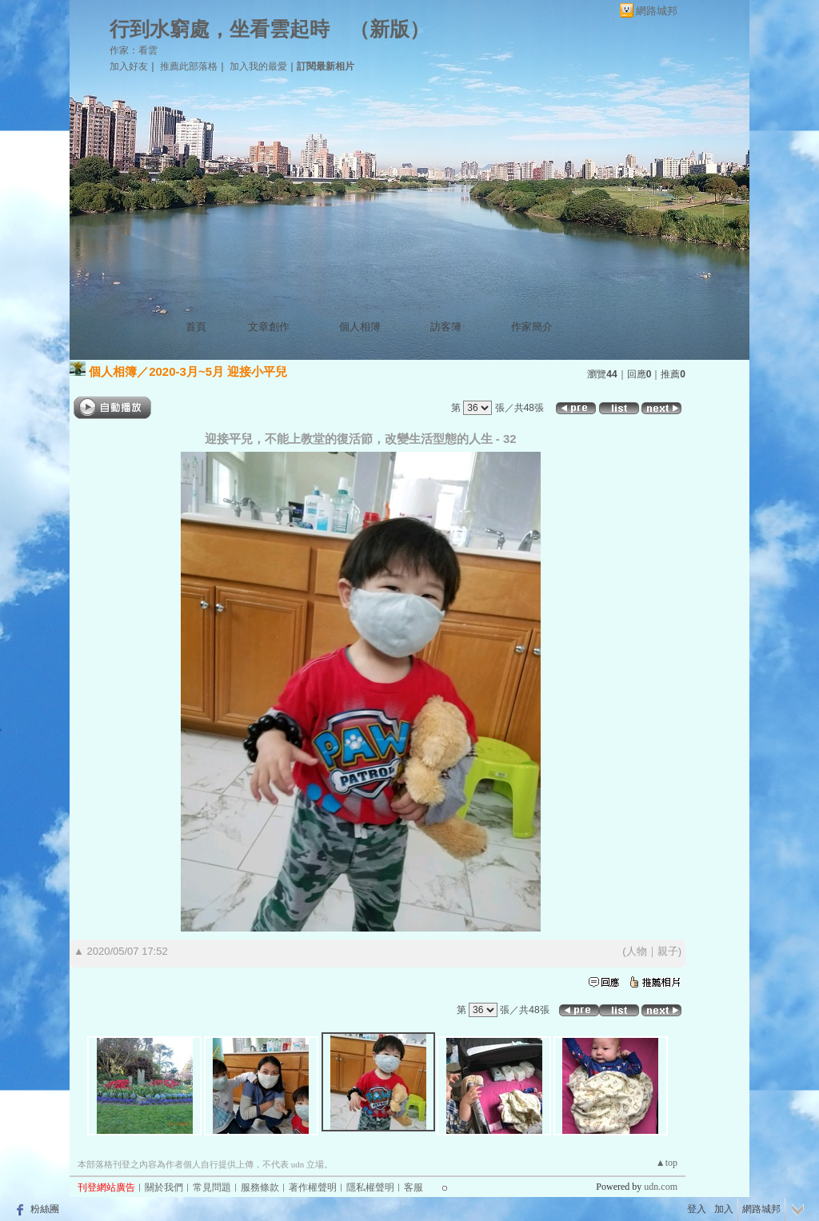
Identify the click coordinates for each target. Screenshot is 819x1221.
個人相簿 (360, 327)
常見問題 (212, 1187)
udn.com (660, 1186)
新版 (390, 29)
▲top (666, 1162)
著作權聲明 (313, 1187)
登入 (696, 1209)
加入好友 (129, 66)
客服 (413, 1187)
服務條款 (260, 1187)
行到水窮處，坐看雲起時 (220, 29)
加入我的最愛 (258, 66)
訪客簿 (445, 327)
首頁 (196, 327)
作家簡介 (532, 327)
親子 (667, 951)
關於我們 (164, 1187)
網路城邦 (656, 11)
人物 (636, 951)
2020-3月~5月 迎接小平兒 (218, 371)
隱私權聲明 (370, 1187)
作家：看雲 (134, 50)
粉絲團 (44, 1209)
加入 (723, 1209)
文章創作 (269, 327)
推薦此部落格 (189, 66)
